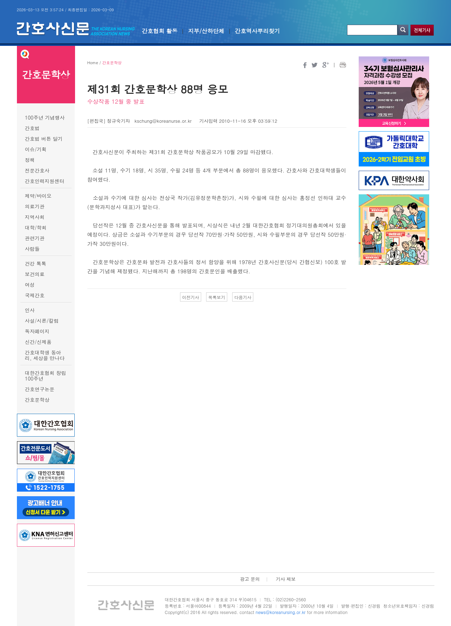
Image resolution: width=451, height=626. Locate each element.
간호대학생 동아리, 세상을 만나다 (45, 355)
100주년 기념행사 (45, 117)
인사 (30, 310)
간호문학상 (37, 399)
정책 (30, 159)
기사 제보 (286, 579)
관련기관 (35, 238)
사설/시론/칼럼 (42, 320)
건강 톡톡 (36, 263)
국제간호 (35, 295)
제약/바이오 (38, 195)
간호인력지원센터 (44, 180)
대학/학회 (36, 227)
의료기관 (35, 206)
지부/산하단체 (206, 31)
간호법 (32, 128)
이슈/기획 (36, 149)
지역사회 (35, 216)
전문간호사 (37, 170)
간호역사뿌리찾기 (257, 31)
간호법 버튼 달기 (44, 138)
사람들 (32, 248)
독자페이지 (37, 331)
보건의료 (35, 274)
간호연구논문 (40, 389)
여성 (30, 284)
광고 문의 (250, 579)
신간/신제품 (38, 341)
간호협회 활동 (160, 31)
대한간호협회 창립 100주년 (45, 375)
